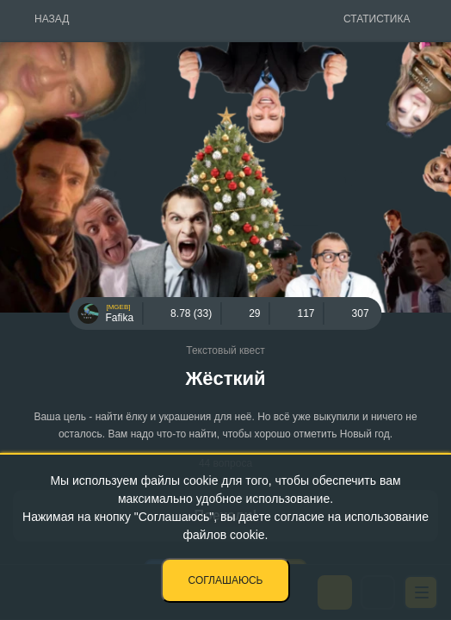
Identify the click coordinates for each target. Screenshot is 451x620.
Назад (51, 19)
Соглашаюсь (225, 580)
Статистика (376, 19)
